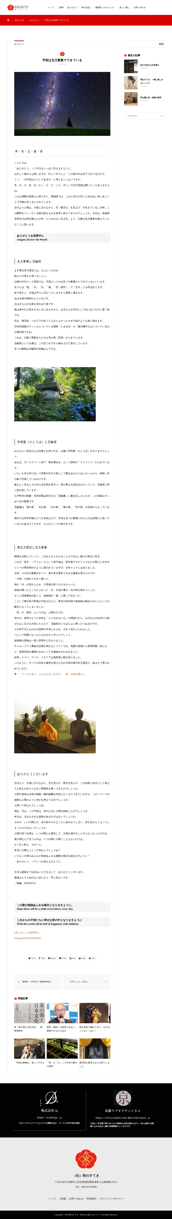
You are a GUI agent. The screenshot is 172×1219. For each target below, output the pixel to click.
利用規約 (91, 1198)
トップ (51, 7)
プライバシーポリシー (111, 1198)
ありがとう (72, 7)
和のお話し (86, 7)
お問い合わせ (139, 7)
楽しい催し (124, 7)
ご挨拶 (60, 7)
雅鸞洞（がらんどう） (105, 7)
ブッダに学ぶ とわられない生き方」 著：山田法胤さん (53, 674)
